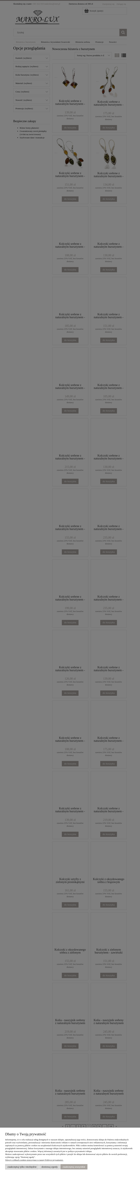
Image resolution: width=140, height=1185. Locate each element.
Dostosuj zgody (50, 1166)
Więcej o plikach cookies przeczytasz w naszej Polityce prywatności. (34, 1160)
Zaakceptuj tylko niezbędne (22, 1166)
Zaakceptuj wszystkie (74, 1166)
